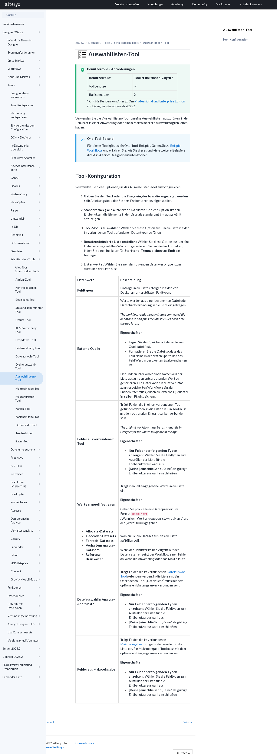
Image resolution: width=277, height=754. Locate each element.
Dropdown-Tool (25, 340)
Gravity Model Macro (25, 579)
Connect (25, 571)
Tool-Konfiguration (22, 105)
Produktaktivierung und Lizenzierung (21, 666)
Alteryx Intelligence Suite (25, 167)
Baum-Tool (22, 441)
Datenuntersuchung (25, 449)
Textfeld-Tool (24, 433)
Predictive (25, 457)
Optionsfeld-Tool (26, 425)
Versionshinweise (13, 24)
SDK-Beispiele (25, 563)
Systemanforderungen (21, 52)
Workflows (24, 68)
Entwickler (25, 547)
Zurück (59, 720)
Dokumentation (25, 243)
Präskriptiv (25, 494)
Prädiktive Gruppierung (25, 484)
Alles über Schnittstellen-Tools (27, 269)
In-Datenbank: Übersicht (20, 147)
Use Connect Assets (20, 632)
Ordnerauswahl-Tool (25, 366)
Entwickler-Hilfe (21, 677)
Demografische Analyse (25, 520)
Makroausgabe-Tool (25, 398)
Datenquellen (24, 596)
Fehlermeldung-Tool (27, 348)
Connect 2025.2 (21, 656)
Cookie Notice (94, 740)
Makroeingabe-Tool (27, 388)
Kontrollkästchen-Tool (26, 289)
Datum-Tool (23, 320)
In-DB (25, 226)
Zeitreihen (25, 474)
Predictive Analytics (23, 157)
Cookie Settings (62, 745)
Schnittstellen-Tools (25, 259)
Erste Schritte (24, 60)
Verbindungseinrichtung (24, 616)
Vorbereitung (25, 194)
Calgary (25, 538)
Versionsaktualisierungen (23, 640)
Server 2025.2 (21, 648)
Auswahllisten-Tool (25, 378)
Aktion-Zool (23, 279)
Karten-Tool (22, 408)
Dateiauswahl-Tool (27, 356)
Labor (25, 555)
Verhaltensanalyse (25, 530)
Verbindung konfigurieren (19, 115)
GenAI (25, 177)
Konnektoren (25, 502)
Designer (103, 40)
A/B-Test (25, 465)
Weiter (197, 720)
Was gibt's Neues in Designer (20, 42)
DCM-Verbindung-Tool (26, 330)
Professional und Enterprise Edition (169, 99)
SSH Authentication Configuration (22, 127)
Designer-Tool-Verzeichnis (20, 95)
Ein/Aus (25, 186)
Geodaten (25, 251)
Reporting (25, 234)
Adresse (25, 510)
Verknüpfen (25, 202)
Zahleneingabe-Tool (27, 417)
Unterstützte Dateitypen (24, 606)
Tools (24, 85)
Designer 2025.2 (21, 32)
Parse (25, 210)
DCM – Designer (25, 137)
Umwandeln (25, 218)
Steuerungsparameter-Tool (29, 309)
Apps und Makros (24, 77)
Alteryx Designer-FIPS (24, 624)
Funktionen (24, 587)
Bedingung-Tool (25, 299)
